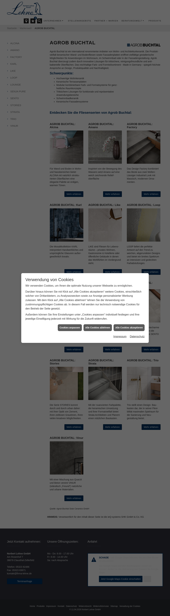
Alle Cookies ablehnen (97, 325)
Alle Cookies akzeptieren (129, 325)
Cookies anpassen (70, 325)
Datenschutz (137, 334)
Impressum (120, 334)
